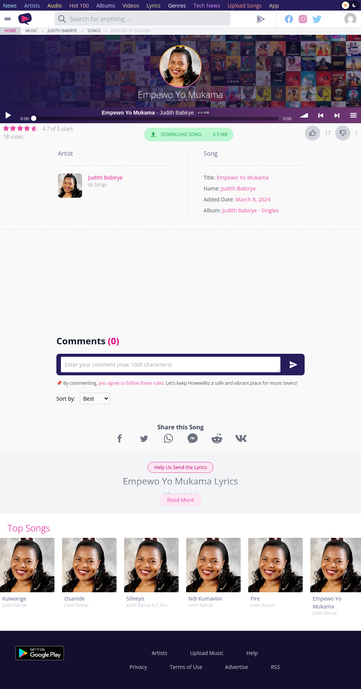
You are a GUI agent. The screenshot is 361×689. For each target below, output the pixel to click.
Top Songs (29, 528)
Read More (180, 499)
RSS (275, 666)
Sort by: (65, 398)
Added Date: (219, 199)
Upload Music (207, 652)
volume (304, 115)
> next (337, 115)
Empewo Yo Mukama (131, 30)
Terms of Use (186, 666)
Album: (212, 210)
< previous (320, 115)
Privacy (138, 666)
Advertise (236, 666)
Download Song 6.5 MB (188, 134)
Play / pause (8, 115)
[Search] (62, 19)
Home (10, 30)
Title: (209, 177)
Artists (159, 652)
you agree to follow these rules (131, 383)
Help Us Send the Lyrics (180, 467)
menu (353, 115)
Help (252, 652)
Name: (212, 188)
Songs (94, 30)
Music (31, 30)
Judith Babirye (62, 30)
